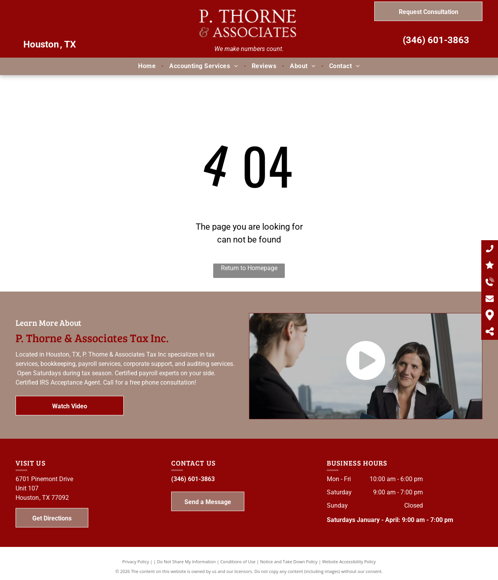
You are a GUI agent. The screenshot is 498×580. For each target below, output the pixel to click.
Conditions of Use (238, 561)
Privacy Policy (135, 561)
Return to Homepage (249, 268)
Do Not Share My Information (186, 561)
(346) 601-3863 (436, 40)
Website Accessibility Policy (349, 561)
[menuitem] (147, 66)
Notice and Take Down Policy (289, 561)
